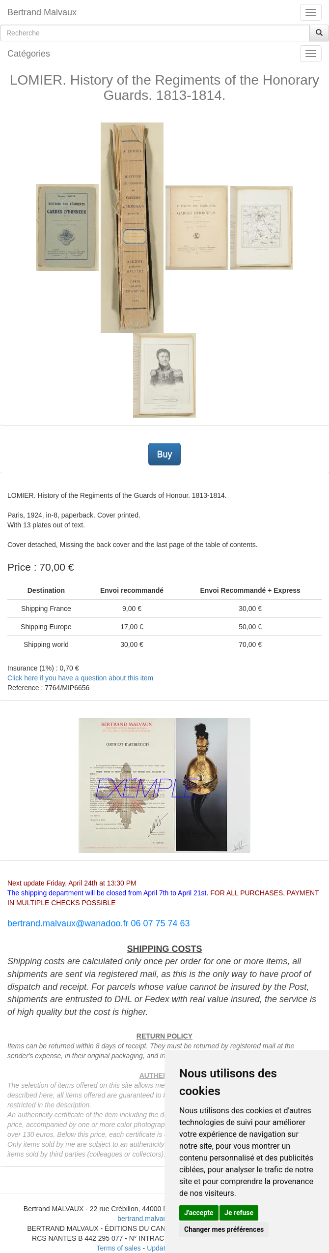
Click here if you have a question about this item (80, 678)
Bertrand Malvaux (42, 12)
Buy (164, 454)
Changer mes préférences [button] (224, 1229)
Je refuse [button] (238, 1213)
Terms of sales (118, 1248)
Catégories (28, 54)
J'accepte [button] (199, 1213)
